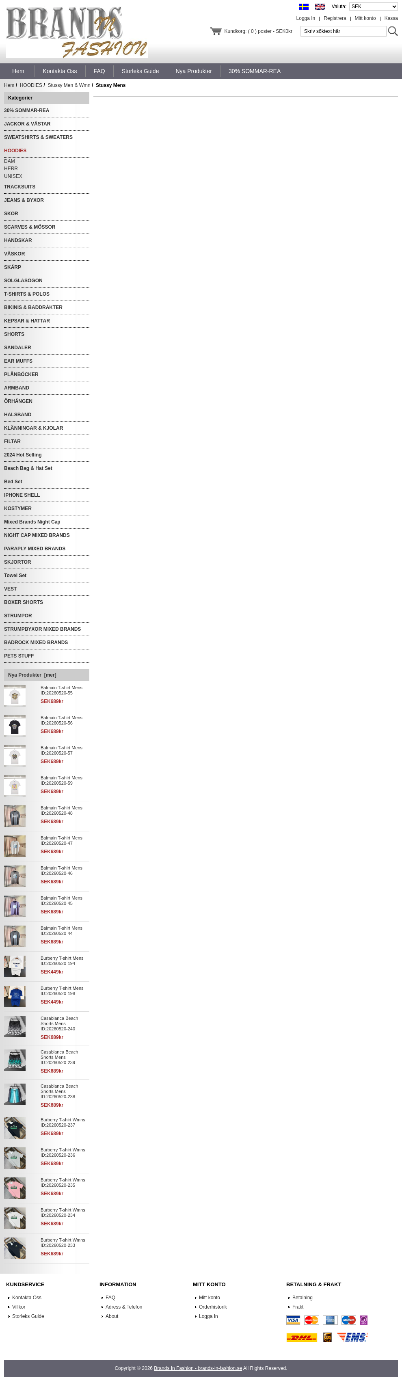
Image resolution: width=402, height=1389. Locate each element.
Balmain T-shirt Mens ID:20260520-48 (61, 810)
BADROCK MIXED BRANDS (36, 642)
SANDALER (17, 347)
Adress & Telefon (124, 1307)
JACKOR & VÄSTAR (27, 124)
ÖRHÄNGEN (18, 401)
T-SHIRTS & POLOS (27, 294)
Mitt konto (365, 18)
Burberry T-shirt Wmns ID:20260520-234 (63, 1212)
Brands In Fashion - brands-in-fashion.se (198, 1368)
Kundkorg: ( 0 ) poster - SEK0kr (258, 31)
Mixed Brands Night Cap (32, 522)
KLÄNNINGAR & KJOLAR (33, 428)
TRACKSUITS (19, 187)
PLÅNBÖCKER (21, 374)
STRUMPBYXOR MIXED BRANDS (42, 629)
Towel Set (15, 575)
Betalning (302, 1297)
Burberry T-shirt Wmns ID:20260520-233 (63, 1243)
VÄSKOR (14, 254)
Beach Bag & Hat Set (28, 468)
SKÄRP (12, 267)
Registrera (335, 18)
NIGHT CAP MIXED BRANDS (37, 535)
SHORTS (14, 334)
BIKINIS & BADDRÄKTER (33, 307)
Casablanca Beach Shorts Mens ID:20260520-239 (59, 1057)
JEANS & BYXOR (24, 200)
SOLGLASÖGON (23, 280)
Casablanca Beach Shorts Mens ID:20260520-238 (59, 1091)
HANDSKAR (18, 240)
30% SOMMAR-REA (26, 110)
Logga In (306, 18)
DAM (9, 161)
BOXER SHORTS (23, 602)
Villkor (18, 1307)
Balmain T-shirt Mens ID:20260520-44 (61, 931)
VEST (10, 589)
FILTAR (12, 441)
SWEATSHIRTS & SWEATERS (38, 137)
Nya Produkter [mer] (32, 675)
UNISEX (13, 176)
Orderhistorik (213, 1307)
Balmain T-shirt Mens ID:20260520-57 (61, 750)
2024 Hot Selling (23, 455)
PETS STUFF (19, 656)
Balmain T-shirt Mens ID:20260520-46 (61, 870)
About (112, 1316)
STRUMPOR (18, 616)
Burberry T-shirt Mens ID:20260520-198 (62, 991)
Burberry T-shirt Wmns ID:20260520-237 (63, 1122)
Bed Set (13, 482)
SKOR (11, 213)
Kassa (391, 18)
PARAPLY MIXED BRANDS (34, 549)
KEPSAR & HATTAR (27, 321)
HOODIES (31, 85)
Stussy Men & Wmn (69, 85)
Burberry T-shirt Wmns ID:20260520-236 (63, 1152)
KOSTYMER (18, 508)
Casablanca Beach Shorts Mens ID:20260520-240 (59, 1023)
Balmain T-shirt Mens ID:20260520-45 (61, 901)
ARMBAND (16, 388)
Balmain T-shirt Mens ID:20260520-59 (61, 780)
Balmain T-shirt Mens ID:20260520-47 (61, 840)
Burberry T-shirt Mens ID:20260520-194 (62, 961)
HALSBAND (17, 415)
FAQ (110, 1297)
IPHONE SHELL (22, 495)
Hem (18, 71)
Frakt (297, 1307)
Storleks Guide (28, 1316)
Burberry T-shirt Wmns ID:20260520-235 (63, 1182)
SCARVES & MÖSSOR (29, 227)
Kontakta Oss (26, 1297)
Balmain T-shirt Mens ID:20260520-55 (61, 690)
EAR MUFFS (18, 361)
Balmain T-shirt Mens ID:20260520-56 (61, 720)
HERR (11, 168)
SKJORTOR (17, 562)
